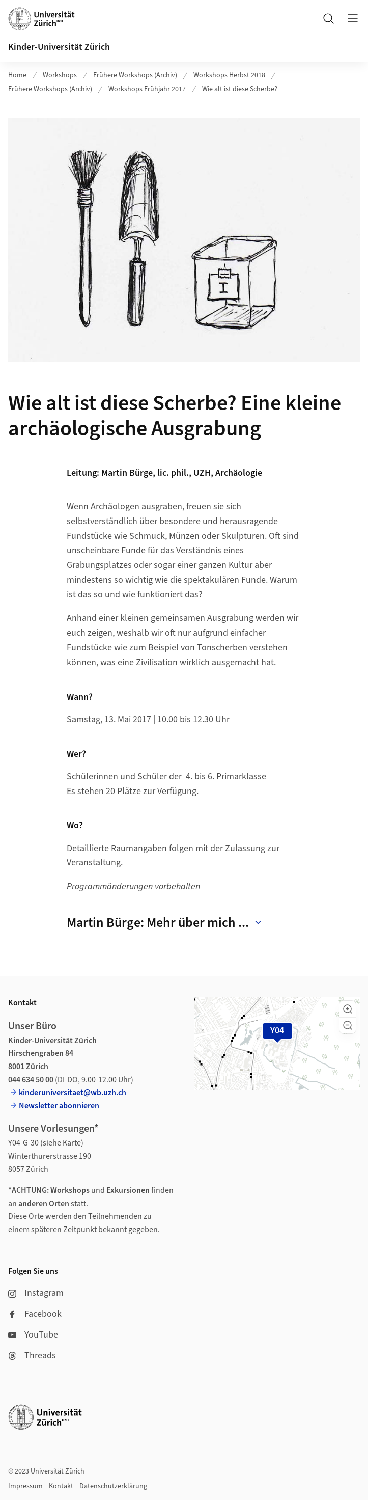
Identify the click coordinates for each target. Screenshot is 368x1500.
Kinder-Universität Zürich (59, 47)
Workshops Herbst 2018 (229, 75)
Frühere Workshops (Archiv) (135, 75)
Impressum (25, 1486)
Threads (32, 1355)
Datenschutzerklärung (113, 1486)
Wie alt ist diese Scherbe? (239, 89)
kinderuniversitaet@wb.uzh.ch (72, 1092)
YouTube (33, 1334)
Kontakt (61, 1486)
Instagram (36, 1293)
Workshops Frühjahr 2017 (147, 89)
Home (17, 75)
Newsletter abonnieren (59, 1105)
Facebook (35, 1313)
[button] (347, 1009)
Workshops (60, 75)
